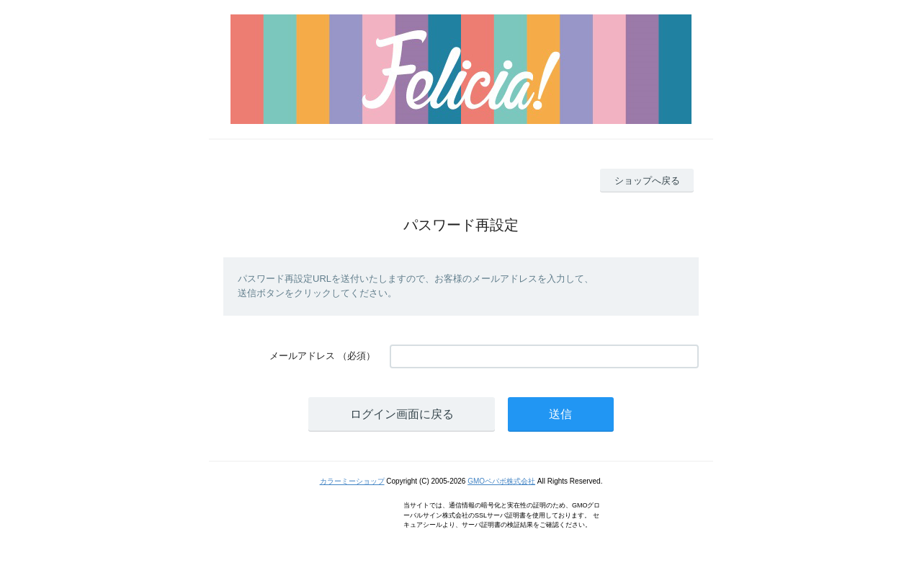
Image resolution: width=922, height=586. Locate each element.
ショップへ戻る (647, 180)
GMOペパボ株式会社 (501, 481)
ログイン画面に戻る (402, 414)
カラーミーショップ (352, 481)
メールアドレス (302, 355)
